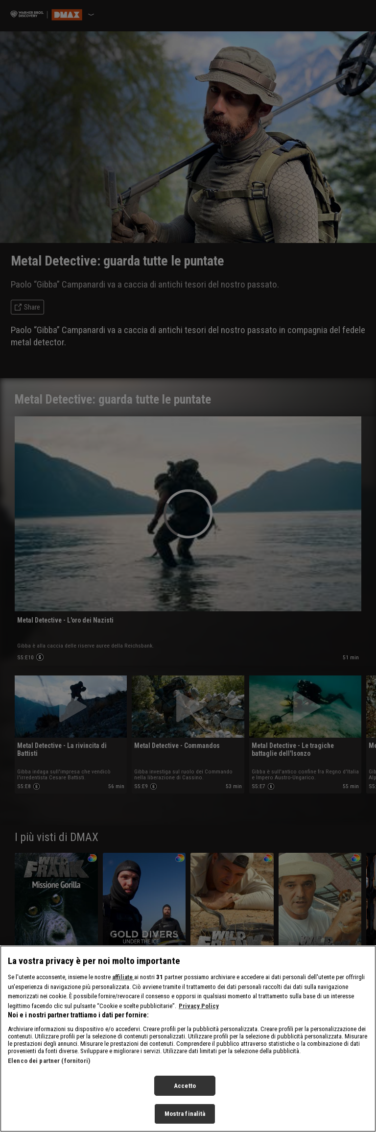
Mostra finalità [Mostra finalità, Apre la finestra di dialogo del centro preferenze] (185, 1117)
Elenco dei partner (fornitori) (49, 1064)
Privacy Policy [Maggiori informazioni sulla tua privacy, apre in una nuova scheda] (199, 1009)
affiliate (123, 980)
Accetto (185, 1089)
